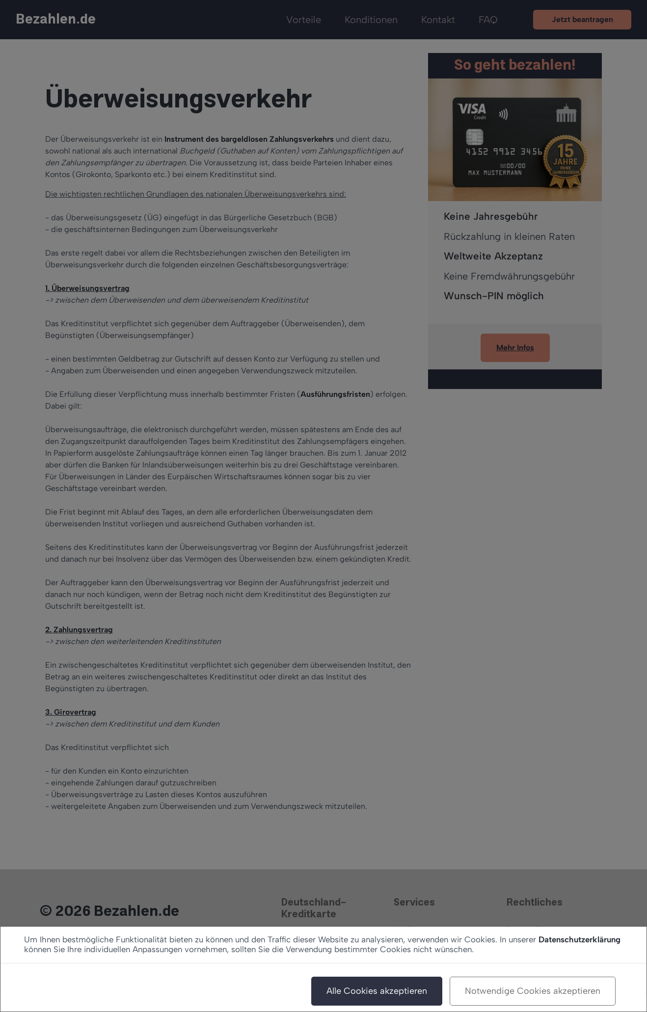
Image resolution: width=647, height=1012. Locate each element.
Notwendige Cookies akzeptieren (532, 991)
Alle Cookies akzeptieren (376, 991)
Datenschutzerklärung (579, 939)
